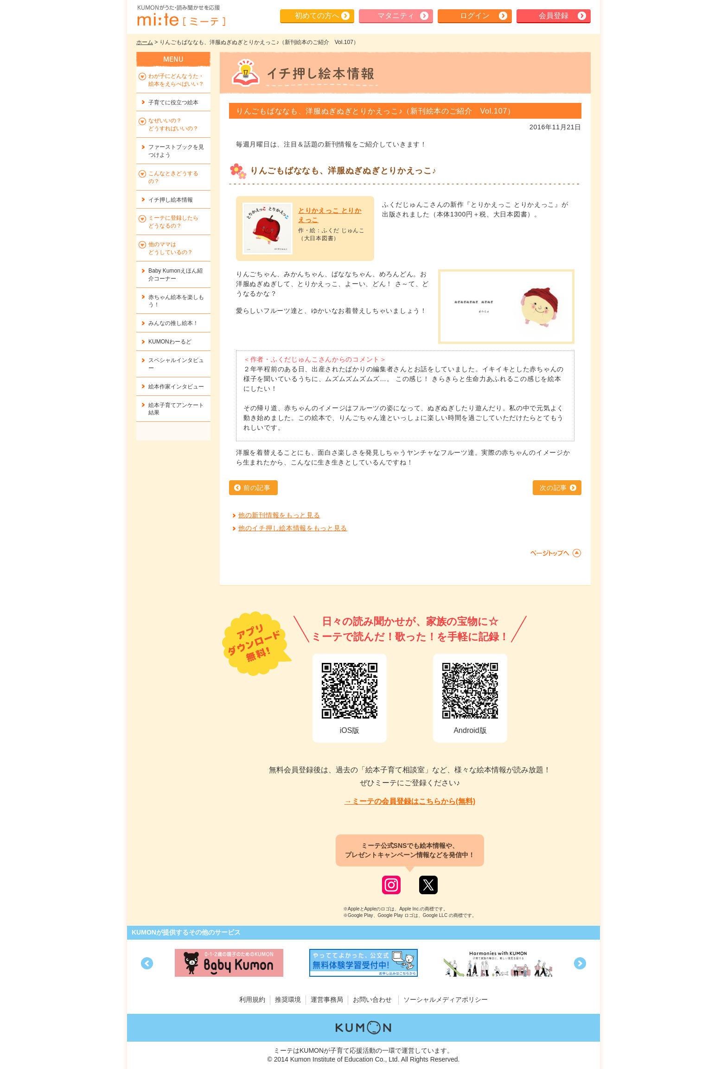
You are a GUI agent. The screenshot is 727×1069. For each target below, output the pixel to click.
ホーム (144, 42)
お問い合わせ (372, 999)
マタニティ (396, 15)
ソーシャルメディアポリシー (445, 999)
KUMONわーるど (169, 341)
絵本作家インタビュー (176, 386)
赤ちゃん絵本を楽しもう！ (176, 301)
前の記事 (257, 487)
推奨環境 (288, 999)
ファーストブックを (176, 151)
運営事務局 (327, 999)
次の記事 (553, 487)
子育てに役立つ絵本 (173, 102)
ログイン (475, 15)
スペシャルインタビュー (176, 364)
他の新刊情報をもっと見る (279, 515)
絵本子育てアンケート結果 (176, 409)
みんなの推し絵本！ (173, 323)
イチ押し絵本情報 (170, 200)
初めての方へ (317, 15)
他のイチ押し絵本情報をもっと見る (292, 528)
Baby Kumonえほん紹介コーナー (175, 274)
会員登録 (553, 15)
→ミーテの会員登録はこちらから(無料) (410, 801)
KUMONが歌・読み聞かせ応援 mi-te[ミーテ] (180, 16)
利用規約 (252, 999)
